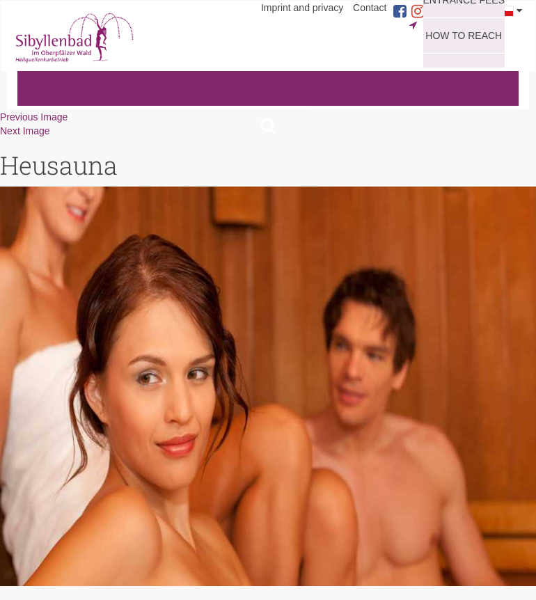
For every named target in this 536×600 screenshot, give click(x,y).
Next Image (25, 130)
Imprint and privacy (302, 7)
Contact (369, 7)
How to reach (463, 35)
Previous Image (34, 117)
